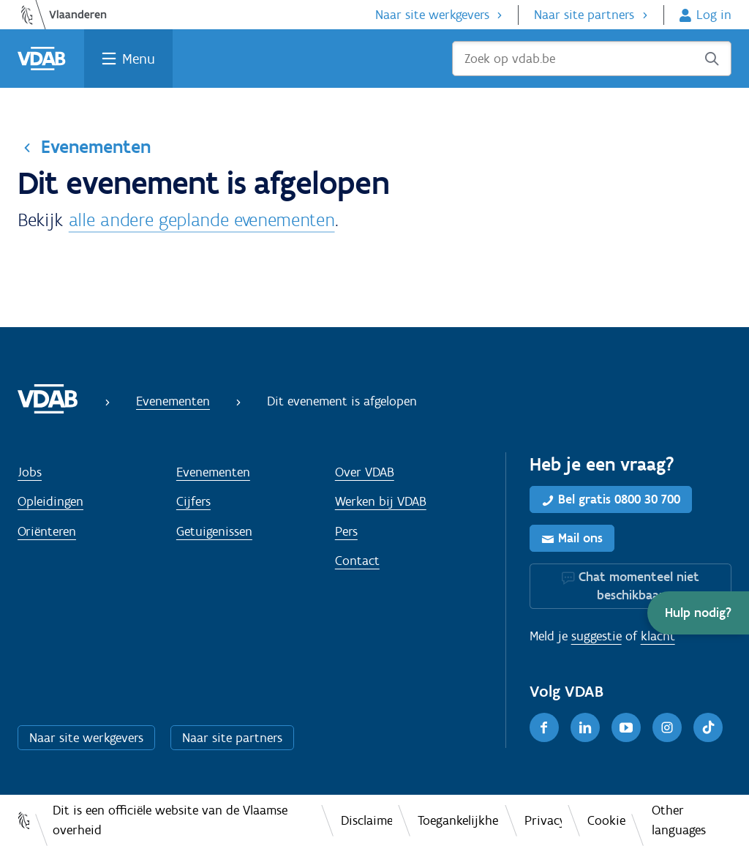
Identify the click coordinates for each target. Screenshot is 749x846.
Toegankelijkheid (458, 820)
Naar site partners (584, 15)
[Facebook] (544, 727)
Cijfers (193, 501)
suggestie (596, 636)
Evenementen (96, 146)
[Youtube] (626, 727)
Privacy (543, 820)
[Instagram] (667, 727)
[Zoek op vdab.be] (591, 58)
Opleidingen (50, 501)
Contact (357, 561)
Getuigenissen (214, 531)
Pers (346, 531)
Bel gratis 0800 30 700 (619, 499)
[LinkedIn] (585, 727)
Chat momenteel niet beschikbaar (639, 586)
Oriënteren (47, 531)
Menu (138, 58)
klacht (658, 636)
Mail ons (580, 538)
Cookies (606, 820)
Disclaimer (366, 820)
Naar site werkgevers (432, 15)
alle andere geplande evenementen (202, 219)
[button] (698, 612)
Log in (713, 15)
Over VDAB (364, 472)
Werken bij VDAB (380, 501)
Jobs (30, 472)
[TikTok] (708, 727)
